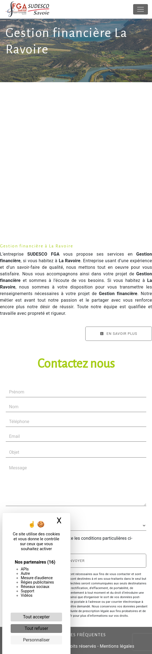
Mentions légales (117, 646)
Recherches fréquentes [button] (76, 634)
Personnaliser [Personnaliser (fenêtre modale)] (36, 639)
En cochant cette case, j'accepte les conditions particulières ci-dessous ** (71, 541)
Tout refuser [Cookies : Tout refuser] (36, 628)
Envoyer (76, 561)
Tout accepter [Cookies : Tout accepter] (36, 616)
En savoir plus (118, 334)
